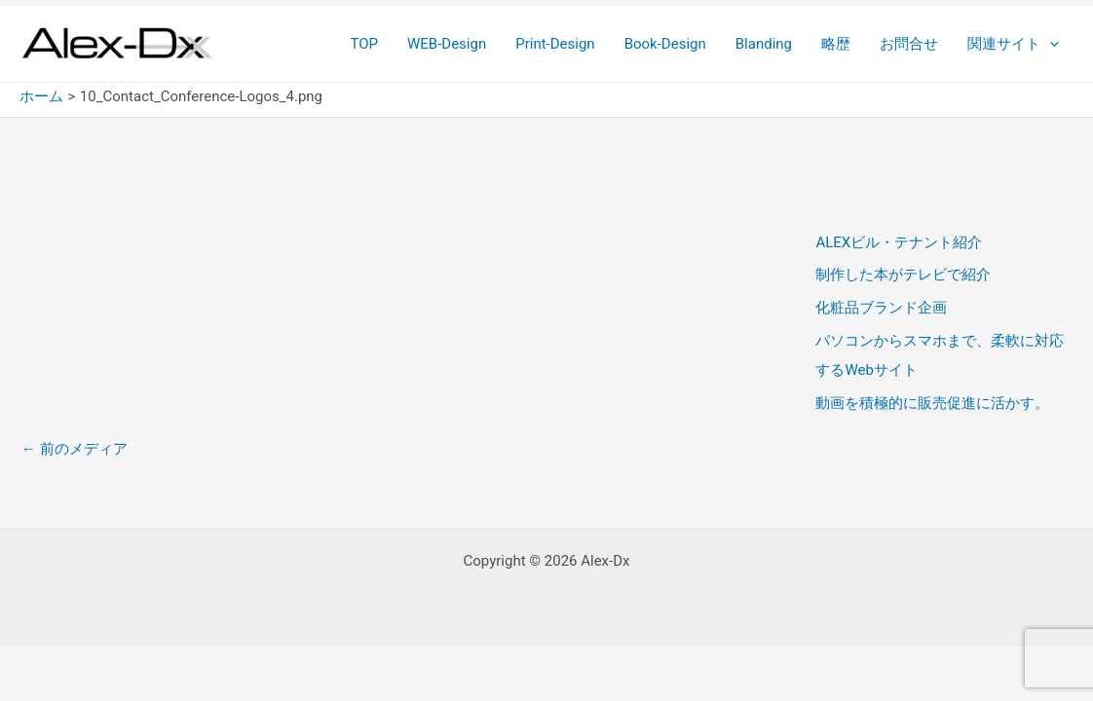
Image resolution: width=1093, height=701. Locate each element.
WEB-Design (446, 44)
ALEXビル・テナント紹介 (898, 242)
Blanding (763, 44)
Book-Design (665, 44)
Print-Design (554, 44)
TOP (364, 44)
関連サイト (1013, 44)
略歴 (835, 44)
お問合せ (909, 44)
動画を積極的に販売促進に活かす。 (932, 403)
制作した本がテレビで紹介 (903, 274)
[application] (1049, 44)
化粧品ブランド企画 (881, 307)
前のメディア (74, 449)
